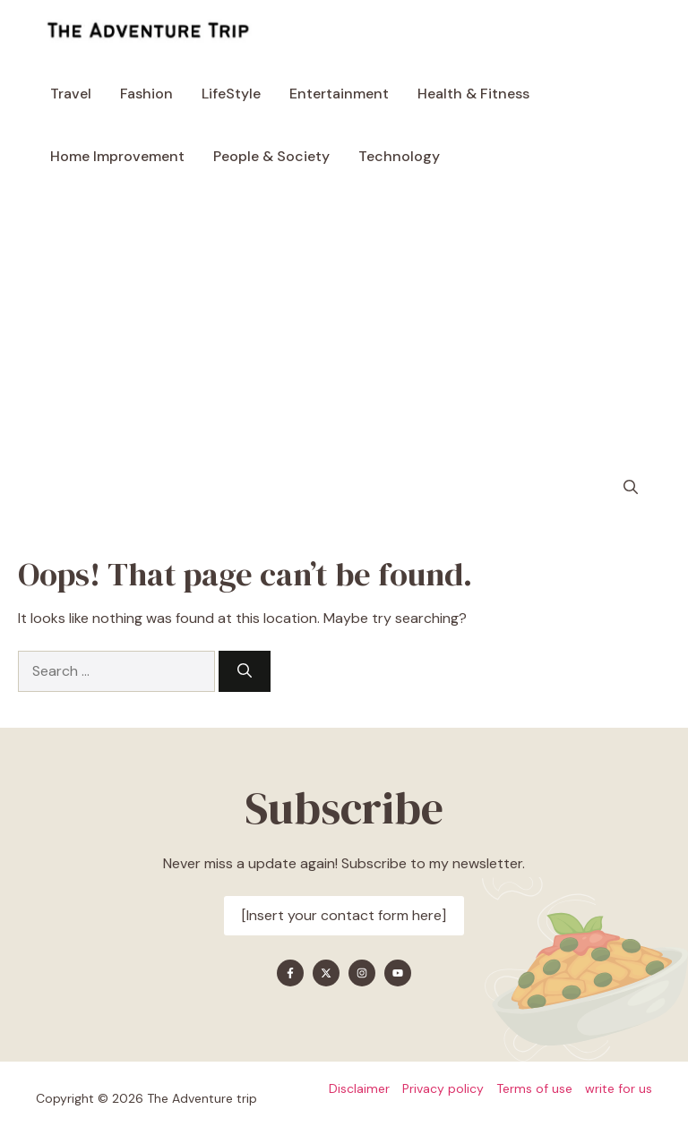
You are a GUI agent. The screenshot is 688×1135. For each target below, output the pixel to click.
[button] (630, 488)
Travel (70, 93)
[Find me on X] (326, 973)
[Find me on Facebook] (290, 973)
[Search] (245, 671)
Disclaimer (359, 1088)
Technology (399, 156)
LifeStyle (231, 93)
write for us (618, 1088)
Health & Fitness (473, 93)
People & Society (271, 156)
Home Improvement (117, 156)
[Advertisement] (344, 322)
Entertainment (339, 93)
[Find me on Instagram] (361, 973)
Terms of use (534, 1088)
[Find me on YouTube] (397, 973)
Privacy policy (443, 1088)
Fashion (146, 93)
